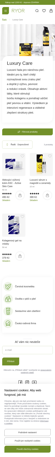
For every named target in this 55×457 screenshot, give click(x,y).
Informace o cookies (14, 444)
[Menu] (5, 10)
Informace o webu (13, 439)
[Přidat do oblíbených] (22, 156)
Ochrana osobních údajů (36, 439)
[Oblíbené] (44, 10)
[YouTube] (34, 382)
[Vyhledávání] (37, 10)
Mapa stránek (27, 434)
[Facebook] (20, 382)
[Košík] (51, 10)
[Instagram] (27, 382)
